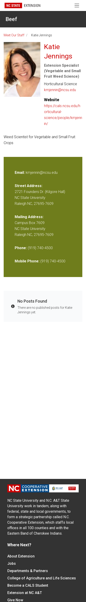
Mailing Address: (29, 217)
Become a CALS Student (27, 585)
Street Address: (28, 186)
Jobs (11, 563)
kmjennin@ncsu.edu (60, 90)
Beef (11, 19)
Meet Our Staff (14, 35)
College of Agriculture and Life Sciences (41, 578)
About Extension (21, 556)
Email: (20, 172)
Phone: (21, 248)
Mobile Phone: (27, 261)
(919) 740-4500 (40, 248)
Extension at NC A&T (24, 593)
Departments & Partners (27, 571)
